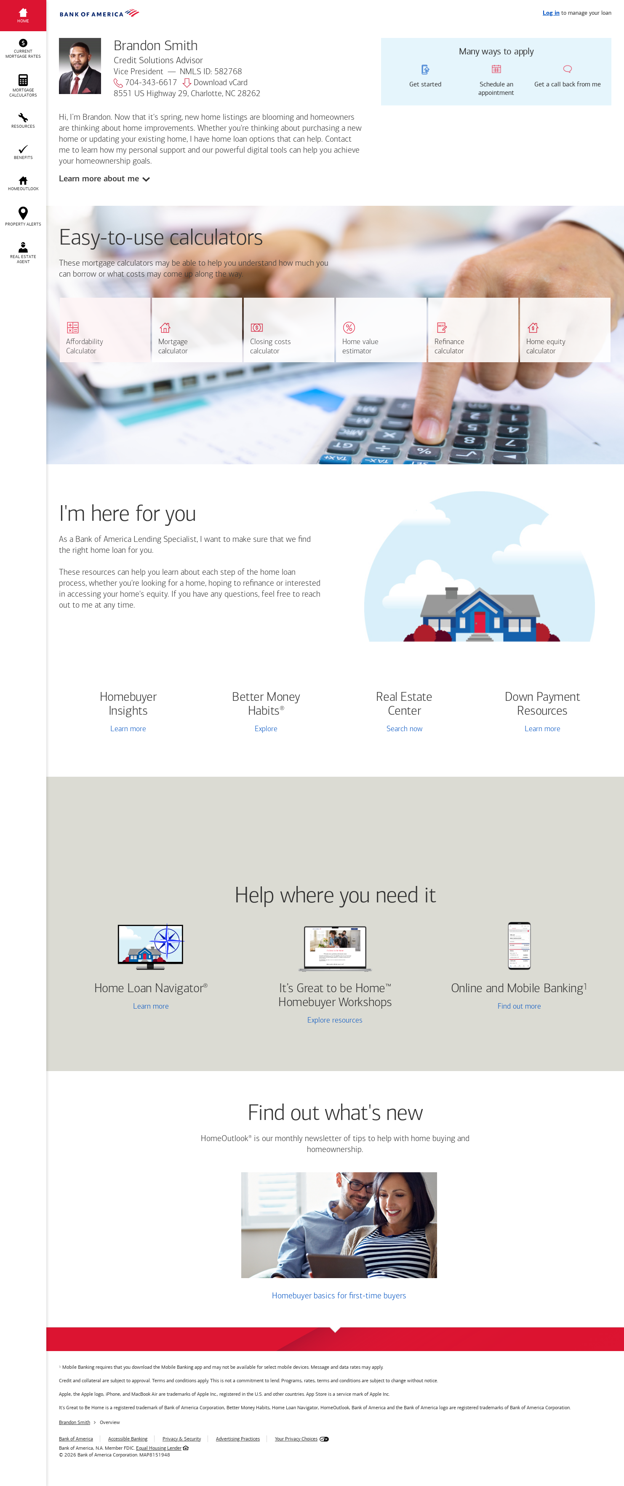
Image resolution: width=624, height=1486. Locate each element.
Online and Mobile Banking (517, 989)
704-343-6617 (145, 83)
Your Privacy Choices (296, 1439)
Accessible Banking (127, 1439)
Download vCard (215, 83)
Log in (551, 13)
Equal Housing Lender (158, 1448)
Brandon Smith (74, 1422)
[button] (23, 49)
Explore (266, 729)
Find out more (487, 1007)
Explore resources (335, 1021)
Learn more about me (99, 178)
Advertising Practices (238, 1439)
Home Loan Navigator (151, 989)
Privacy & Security (182, 1439)
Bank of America (76, 1439)
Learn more (128, 729)
